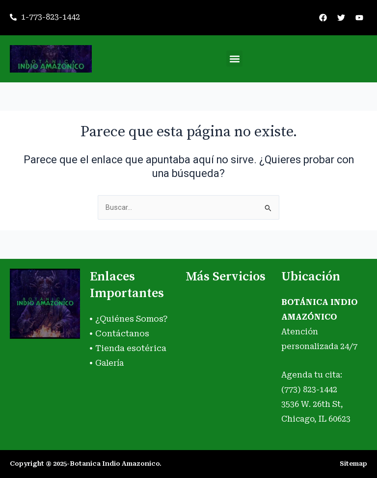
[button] (234, 58)
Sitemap (353, 463)
